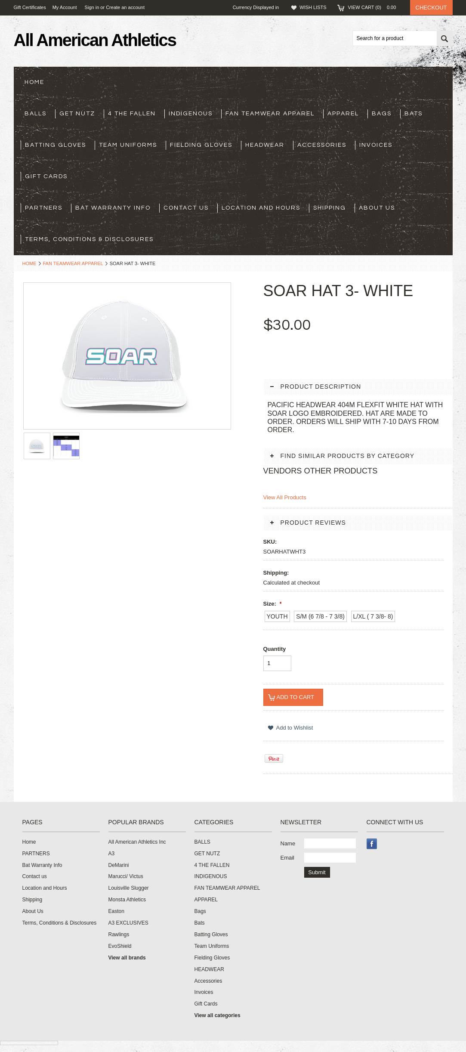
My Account (64, 7)
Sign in (92, 7)
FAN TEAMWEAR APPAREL (270, 114)
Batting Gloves (55, 145)
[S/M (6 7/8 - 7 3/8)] (320, 616)
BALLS (35, 114)
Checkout (431, 7)
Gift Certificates (30, 7)
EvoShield (120, 946)
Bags (382, 114)
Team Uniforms (128, 145)
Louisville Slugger (128, 888)
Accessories (321, 145)
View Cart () (374, 7)
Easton (116, 911)
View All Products (284, 497)
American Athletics (95, 40)
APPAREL (343, 114)
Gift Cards (46, 176)
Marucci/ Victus (125, 876)
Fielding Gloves (201, 145)
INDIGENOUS (191, 114)
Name (288, 843)
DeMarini (118, 865)
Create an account (125, 7)
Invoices (375, 145)
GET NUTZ (77, 114)
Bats (413, 114)
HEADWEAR (264, 145)
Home (29, 263)
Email (288, 857)
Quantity (274, 649)
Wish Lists (312, 7)
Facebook (372, 844)
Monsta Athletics (127, 900)
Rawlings (119, 934)
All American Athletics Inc (137, 842)
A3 (111, 854)
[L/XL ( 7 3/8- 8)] (373, 616)
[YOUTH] (277, 616)
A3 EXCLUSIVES (128, 923)
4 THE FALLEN (132, 114)
